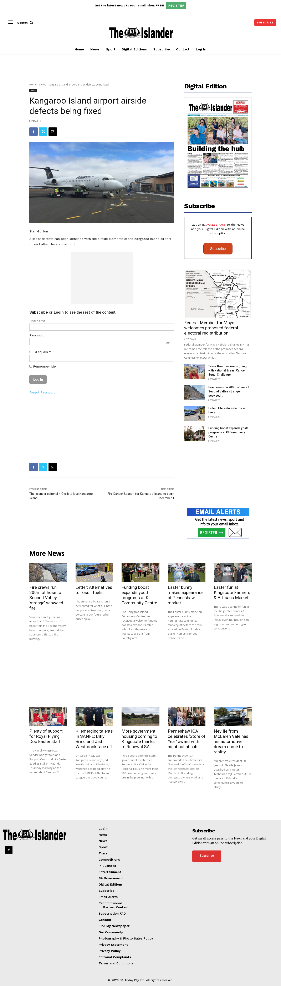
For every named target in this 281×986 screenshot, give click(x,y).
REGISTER (176, 5)
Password (37, 335)
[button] (26, 22)
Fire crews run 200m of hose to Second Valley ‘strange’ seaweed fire (46, 598)
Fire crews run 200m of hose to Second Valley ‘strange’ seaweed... (229, 391)
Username (37, 321)
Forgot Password (42, 392)
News (42, 84)
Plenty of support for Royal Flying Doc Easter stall (46, 736)
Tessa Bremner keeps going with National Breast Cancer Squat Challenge (227, 370)
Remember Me (42, 366)
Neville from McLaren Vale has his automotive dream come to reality (231, 741)
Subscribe (218, 249)
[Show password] (167, 342)
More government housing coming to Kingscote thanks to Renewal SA (139, 739)
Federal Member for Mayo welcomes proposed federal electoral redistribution (211, 328)
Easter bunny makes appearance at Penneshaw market (186, 595)
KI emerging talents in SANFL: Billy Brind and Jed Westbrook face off (94, 739)
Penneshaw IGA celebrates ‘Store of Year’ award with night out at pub (186, 739)
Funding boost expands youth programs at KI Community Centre (228, 432)
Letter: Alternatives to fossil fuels (94, 590)
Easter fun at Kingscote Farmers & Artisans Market (232, 592)
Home (33, 84)
